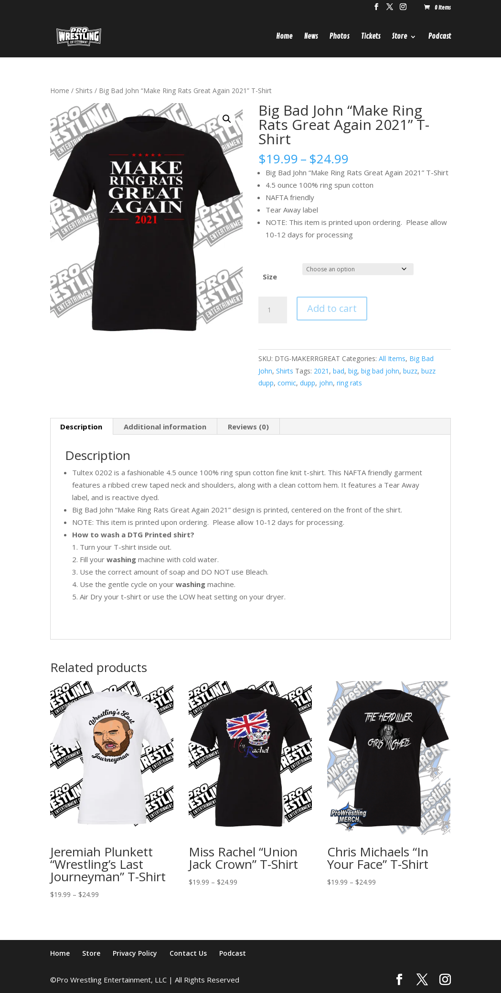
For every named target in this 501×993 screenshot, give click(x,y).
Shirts (84, 90)
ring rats (349, 382)
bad (338, 370)
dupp (307, 382)
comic (286, 382)
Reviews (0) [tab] (248, 426)
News (311, 37)
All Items (392, 358)
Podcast (439, 37)
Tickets (370, 37)
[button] (226, 119)
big (352, 370)
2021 (321, 370)
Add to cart (332, 308)
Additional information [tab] (165, 426)
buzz (410, 370)
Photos (339, 37)
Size (270, 276)
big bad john (380, 370)
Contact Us (188, 953)
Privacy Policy (135, 953)
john (326, 382)
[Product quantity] (272, 310)
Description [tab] (81, 426)
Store (399, 37)
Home (284, 37)
